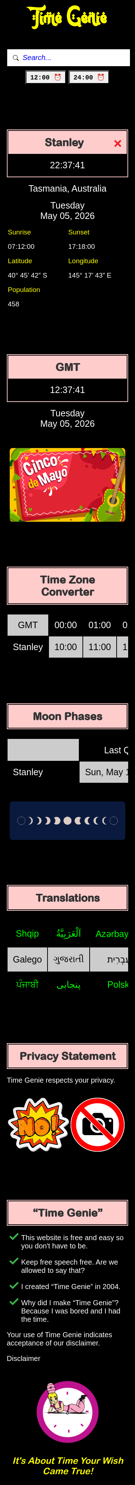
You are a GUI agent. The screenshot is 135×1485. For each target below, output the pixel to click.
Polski (119, 984)
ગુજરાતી (68, 959)
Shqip (27, 933)
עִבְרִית (119, 959)
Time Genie (67, 18)
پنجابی (69, 984)
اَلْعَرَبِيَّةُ (68, 933)
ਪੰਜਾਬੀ (27, 984)
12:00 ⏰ (46, 77)
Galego (27, 959)
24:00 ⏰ (89, 77)
